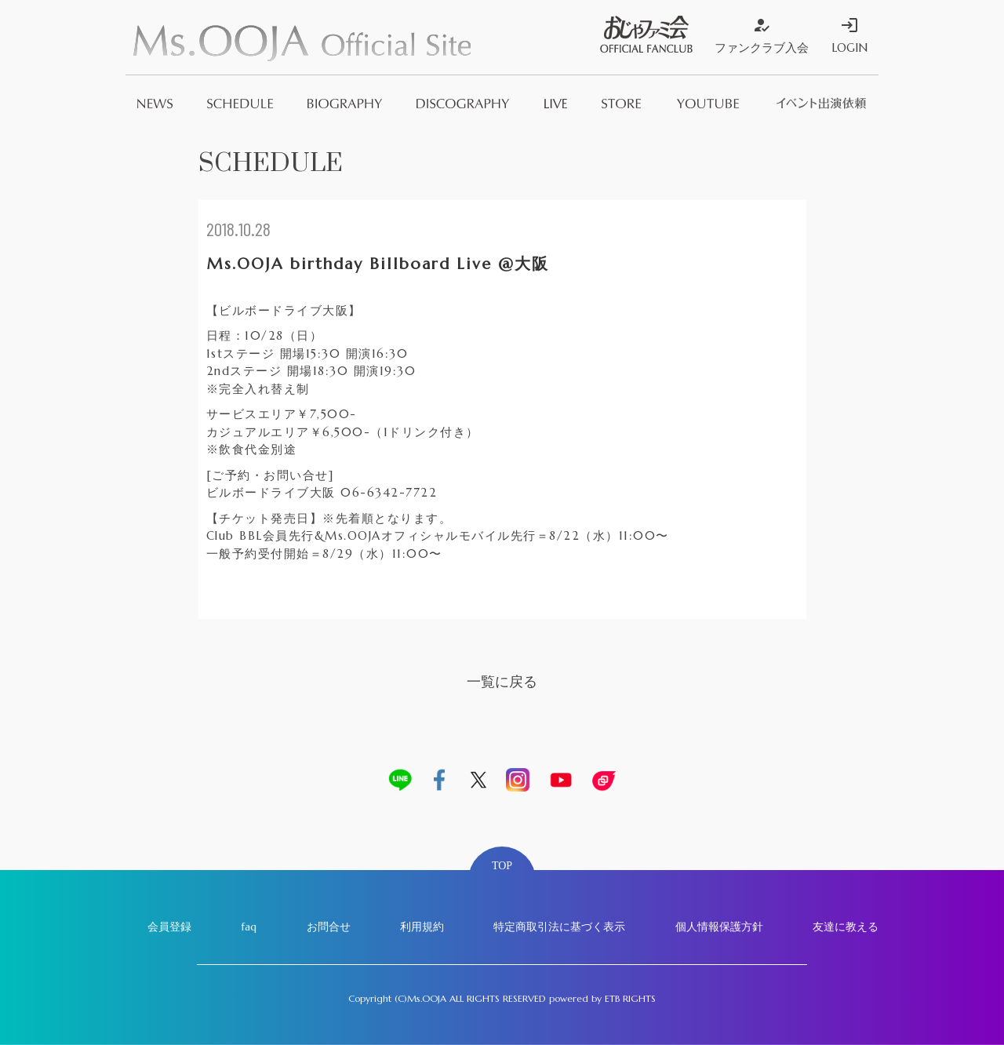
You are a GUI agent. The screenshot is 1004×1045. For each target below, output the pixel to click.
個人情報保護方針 (719, 926)
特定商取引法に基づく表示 (559, 926)
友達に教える (845, 926)
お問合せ (329, 926)
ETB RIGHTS (630, 998)
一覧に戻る (502, 681)
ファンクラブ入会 (762, 35)
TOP (502, 866)
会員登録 (169, 926)
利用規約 (422, 926)
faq (248, 926)
